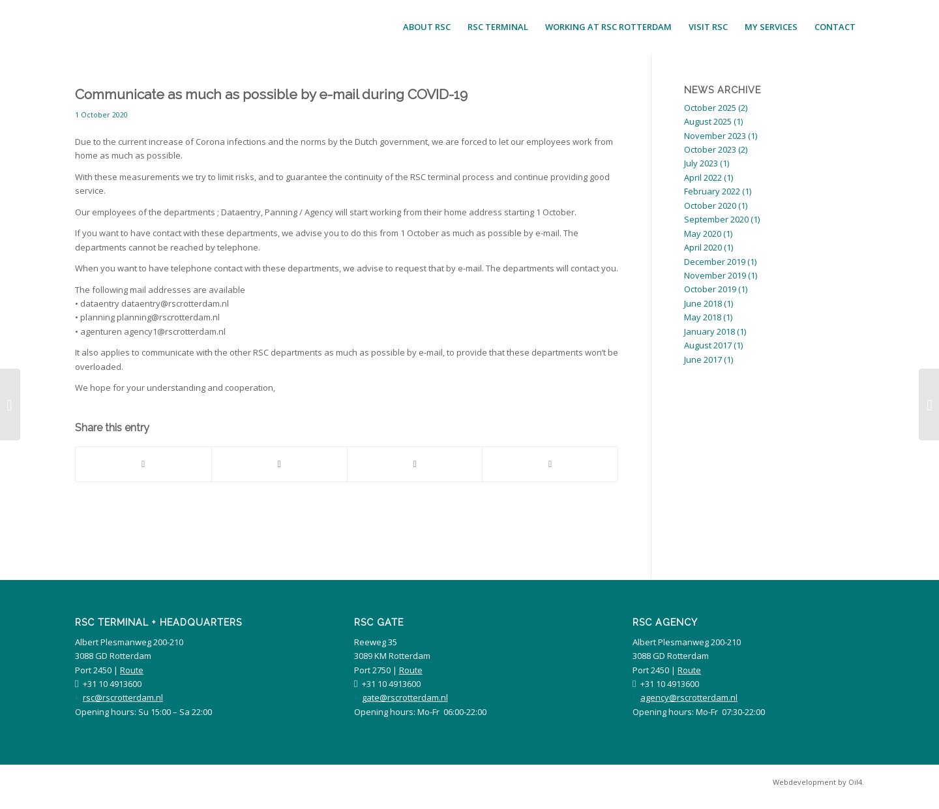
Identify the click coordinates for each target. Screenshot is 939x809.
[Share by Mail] (550, 464)
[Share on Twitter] (279, 464)
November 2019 (715, 275)
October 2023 (710, 149)
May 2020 (702, 233)
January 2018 (709, 331)
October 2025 (710, 108)
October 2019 (710, 289)
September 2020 (716, 219)
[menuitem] (427, 27)
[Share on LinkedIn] (415, 464)
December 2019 (714, 261)
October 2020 (710, 205)
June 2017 (703, 359)
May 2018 (702, 317)
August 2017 (708, 345)
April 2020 (703, 247)
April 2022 (703, 177)
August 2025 (708, 121)
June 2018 (703, 303)
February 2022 (712, 191)
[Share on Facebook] (143, 464)
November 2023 (715, 136)
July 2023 (701, 163)
